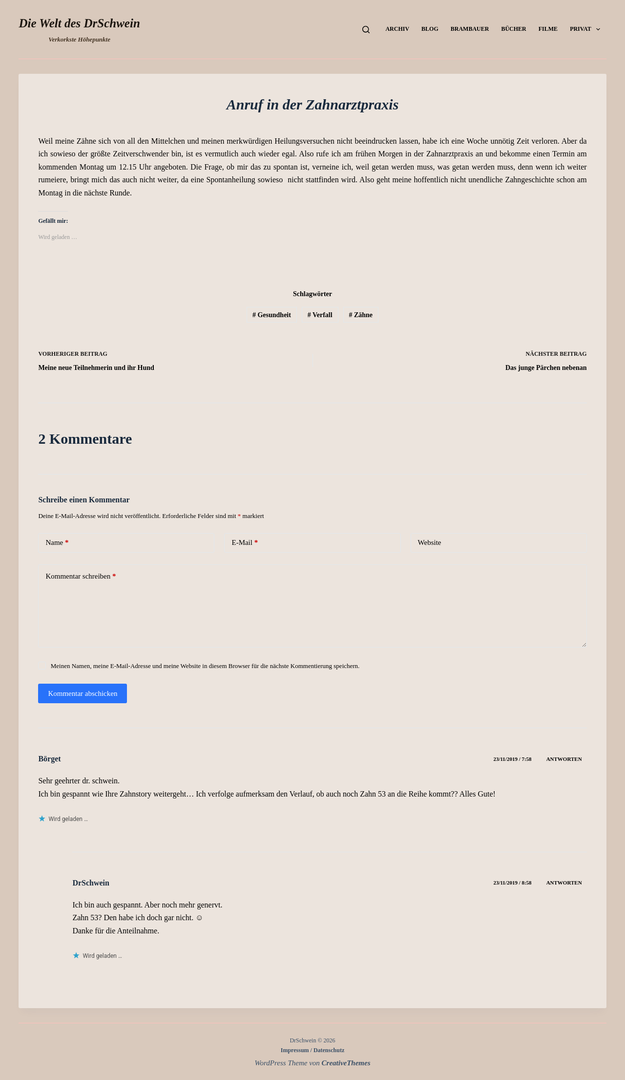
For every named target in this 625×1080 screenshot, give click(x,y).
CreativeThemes (346, 1063)
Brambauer (470, 28)
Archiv (397, 28)
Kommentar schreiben (80, 576)
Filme (548, 28)
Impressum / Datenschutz (312, 1050)
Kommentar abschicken (82, 693)
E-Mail (244, 543)
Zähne (361, 315)
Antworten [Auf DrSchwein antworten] (564, 883)
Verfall (320, 315)
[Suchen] (366, 29)
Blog (429, 28)
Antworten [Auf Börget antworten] (564, 759)
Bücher (513, 28)
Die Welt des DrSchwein (79, 23)
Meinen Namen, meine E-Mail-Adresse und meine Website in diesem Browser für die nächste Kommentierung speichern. (205, 666)
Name (56, 543)
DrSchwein (90, 883)
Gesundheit (271, 315)
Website (429, 542)
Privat (587, 29)
